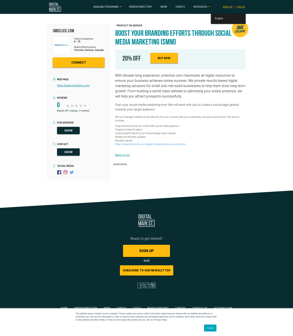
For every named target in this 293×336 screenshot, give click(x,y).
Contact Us (199, 308)
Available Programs (106, 6)
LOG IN (241, 6)
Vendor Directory (140, 6)
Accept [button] (210, 328)
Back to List (122, 155)
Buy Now (164, 58)
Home (64, 308)
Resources (200, 6)
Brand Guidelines (157, 308)
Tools (137, 308)
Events (180, 6)
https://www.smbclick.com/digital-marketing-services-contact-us (150, 144)
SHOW (68, 130)
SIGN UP (228, 6)
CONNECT (78, 62)
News (164, 6)
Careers (180, 308)
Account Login (223, 308)
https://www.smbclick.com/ (73, 85)
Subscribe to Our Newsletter (146, 270)
